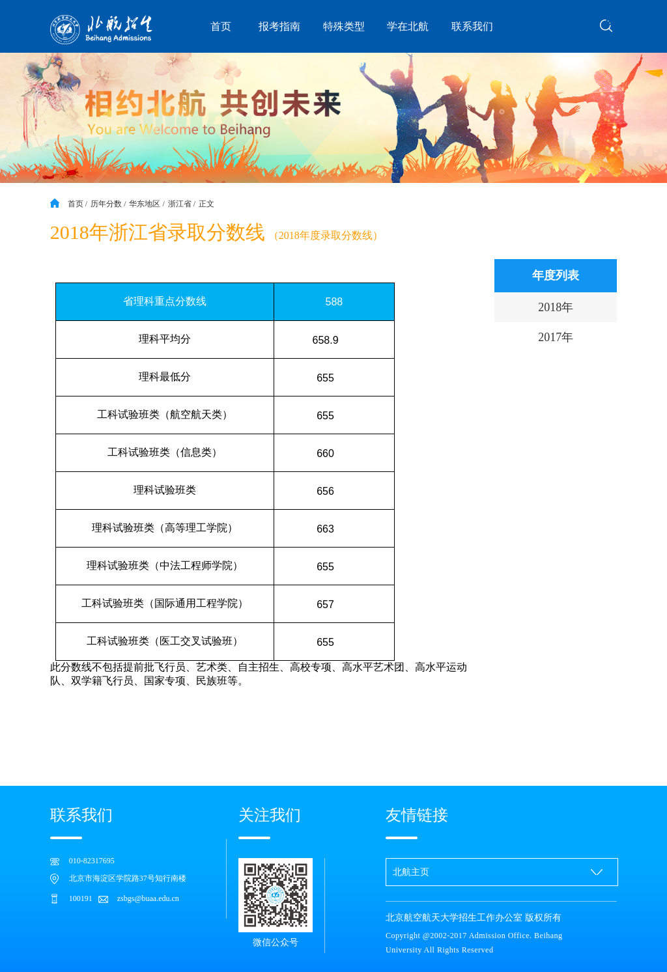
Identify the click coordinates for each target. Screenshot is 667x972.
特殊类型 (344, 26)
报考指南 (279, 26)
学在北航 (408, 26)
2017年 (555, 337)
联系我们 (472, 26)
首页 (220, 26)
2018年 (555, 307)
